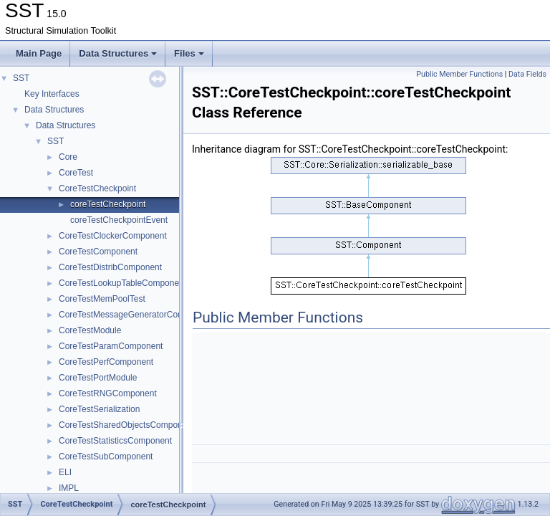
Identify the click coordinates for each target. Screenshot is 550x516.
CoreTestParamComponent (111, 346)
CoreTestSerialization (99, 409)
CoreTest (76, 173)
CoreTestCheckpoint (97, 188)
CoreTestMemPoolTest (102, 299)
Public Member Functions (459, 74)
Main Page (39, 53)
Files (189, 53)
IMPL (69, 488)
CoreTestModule (90, 330)
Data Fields (527, 74)
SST (21, 78)
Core (68, 157)
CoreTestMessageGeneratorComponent (135, 315)
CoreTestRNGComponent (108, 393)
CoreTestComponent (98, 252)
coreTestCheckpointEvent (119, 220)
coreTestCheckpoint (107, 204)
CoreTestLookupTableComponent (122, 283)
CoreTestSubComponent (106, 457)
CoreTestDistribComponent (110, 267)
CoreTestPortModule (98, 378)
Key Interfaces (51, 94)
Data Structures (118, 53)
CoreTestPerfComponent (106, 362)
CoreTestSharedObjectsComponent (126, 425)
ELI (65, 472)
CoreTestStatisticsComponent (115, 441)
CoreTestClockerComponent (113, 236)
